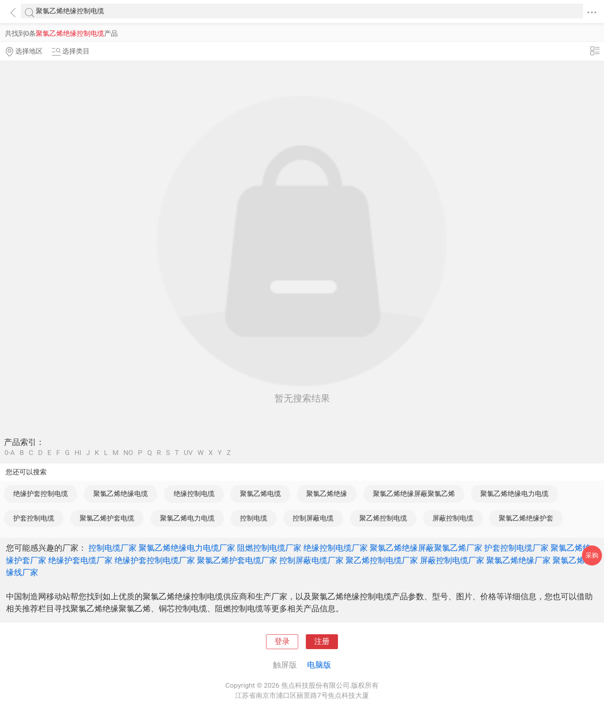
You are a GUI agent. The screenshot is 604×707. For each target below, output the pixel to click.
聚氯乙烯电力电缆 (187, 518)
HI (77, 452)
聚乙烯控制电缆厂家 (382, 560)
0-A (9, 452)
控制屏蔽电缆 (313, 518)
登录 (282, 641)
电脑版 (319, 665)
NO (128, 452)
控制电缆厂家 (112, 548)
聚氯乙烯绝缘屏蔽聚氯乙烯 (414, 494)
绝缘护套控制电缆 (40, 494)
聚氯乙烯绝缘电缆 (120, 494)
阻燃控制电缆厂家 (269, 548)
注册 (322, 641)
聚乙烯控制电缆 (383, 518)
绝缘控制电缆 (194, 494)
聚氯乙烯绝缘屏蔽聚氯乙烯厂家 (426, 548)
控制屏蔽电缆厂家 (311, 560)
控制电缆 (253, 518)
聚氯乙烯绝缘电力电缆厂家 (187, 548)
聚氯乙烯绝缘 (326, 494)
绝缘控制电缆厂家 (335, 548)
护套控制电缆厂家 (516, 548)
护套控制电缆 (33, 518)
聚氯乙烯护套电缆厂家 (237, 560)
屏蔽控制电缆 (452, 518)
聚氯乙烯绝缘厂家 (518, 560)
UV (188, 452)
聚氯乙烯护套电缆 (107, 518)
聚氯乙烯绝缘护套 (526, 518)
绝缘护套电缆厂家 (80, 560)
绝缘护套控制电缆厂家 (155, 560)
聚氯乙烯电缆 (260, 494)
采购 (592, 555)
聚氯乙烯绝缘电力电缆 (514, 494)
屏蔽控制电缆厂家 (452, 560)
